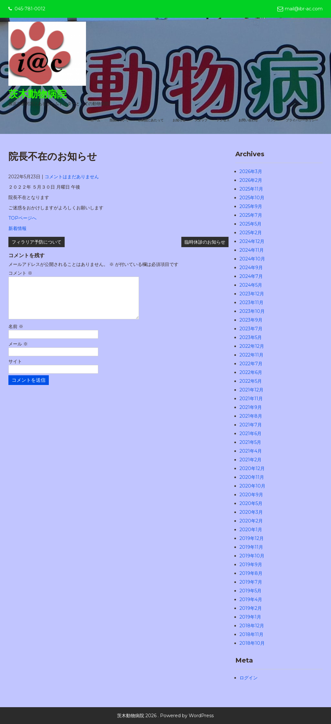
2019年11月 (251, 547)
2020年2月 (251, 521)
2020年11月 (252, 477)
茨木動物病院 (37, 94)
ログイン (249, 678)
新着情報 (17, 228)
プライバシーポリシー (302, 120)
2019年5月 (251, 591)
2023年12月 (252, 294)
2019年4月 (251, 599)
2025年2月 (251, 233)
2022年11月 (251, 355)
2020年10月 (252, 486)
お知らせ (179, 120)
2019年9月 (251, 564)
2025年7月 (251, 215)
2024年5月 (251, 285)
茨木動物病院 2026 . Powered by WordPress (165, 716)
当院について (119, 120)
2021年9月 (251, 407)
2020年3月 (251, 512)
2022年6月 (251, 372)
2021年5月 (250, 442)
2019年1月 (250, 617)
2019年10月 (252, 556)
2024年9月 (251, 267)
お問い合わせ (248, 120)
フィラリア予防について (36, 242)
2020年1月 (251, 529)
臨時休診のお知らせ (205, 242)
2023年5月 (251, 337)
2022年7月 (251, 364)
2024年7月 (251, 276)
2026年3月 (251, 171)
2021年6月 (251, 433)
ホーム (95, 120)
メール (18, 352)
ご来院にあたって (151, 120)
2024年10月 (252, 259)
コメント (20, 273)
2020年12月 (252, 468)
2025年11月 (251, 189)
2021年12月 (251, 390)
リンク (272, 120)
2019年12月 (252, 538)
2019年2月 (251, 608)
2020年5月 (251, 503)
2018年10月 (252, 643)
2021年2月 (251, 460)
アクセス (223, 120)
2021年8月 (251, 416)
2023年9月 (251, 320)
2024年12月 (252, 241)
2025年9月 (251, 206)
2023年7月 (251, 329)
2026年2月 (251, 180)
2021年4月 (251, 451)
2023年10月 (252, 311)
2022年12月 (252, 346)
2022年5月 (251, 381)
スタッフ (201, 120)
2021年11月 (251, 398)
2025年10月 (252, 198)
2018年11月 (251, 634)
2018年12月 (252, 626)
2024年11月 (252, 250)
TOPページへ (22, 218)
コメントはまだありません (72, 177)
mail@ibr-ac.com (304, 9)
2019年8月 (251, 573)
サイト (15, 369)
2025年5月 (251, 224)
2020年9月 (251, 495)
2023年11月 (251, 302)
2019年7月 (251, 582)
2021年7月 (251, 425)
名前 (15, 334)
